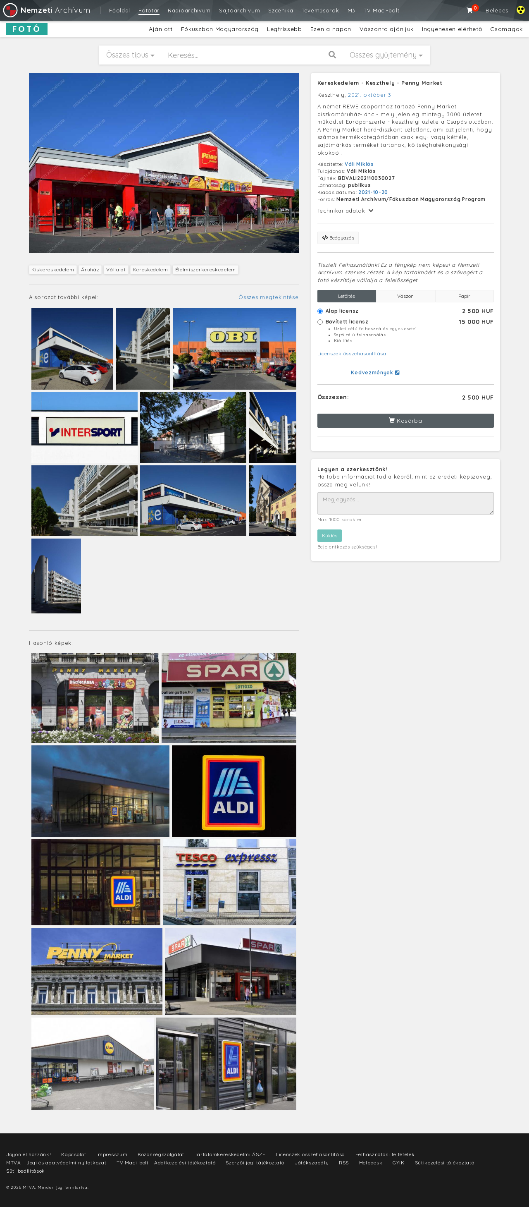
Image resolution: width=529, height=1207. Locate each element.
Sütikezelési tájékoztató (444, 1162)
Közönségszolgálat (161, 1154)
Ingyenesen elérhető (452, 29)
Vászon (405, 296)
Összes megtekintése (268, 297)
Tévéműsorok (320, 10)
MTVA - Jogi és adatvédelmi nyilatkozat (56, 1162)
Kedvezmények (375, 372)
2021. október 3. (370, 94)
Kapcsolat (73, 1154)
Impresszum (111, 1154)
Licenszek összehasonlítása (351, 353)
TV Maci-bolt (381, 10)
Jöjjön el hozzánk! (28, 1154)
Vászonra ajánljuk (387, 29)
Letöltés (346, 296)
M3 (351, 10)
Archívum (46, 10)
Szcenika (280, 10)
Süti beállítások (25, 1171)
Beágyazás (338, 238)
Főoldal (119, 10)
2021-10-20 (373, 192)
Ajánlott (161, 29)
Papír (464, 296)
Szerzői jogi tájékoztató (255, 1162)
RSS (344, 1162)
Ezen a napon (330, 29)
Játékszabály (312, 1162)
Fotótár (149, 10)
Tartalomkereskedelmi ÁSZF (230, 1154)
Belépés (497, 10)
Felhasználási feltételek (385, 1154)
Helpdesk (371, 1162)
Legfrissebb (284, 29)
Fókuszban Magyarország (220, 29)
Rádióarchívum (189, 10)
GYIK (399, 1162)
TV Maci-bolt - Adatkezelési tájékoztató (166, 1162)
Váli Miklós (359, 164)
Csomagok (506, 29)
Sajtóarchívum (239, 10)
